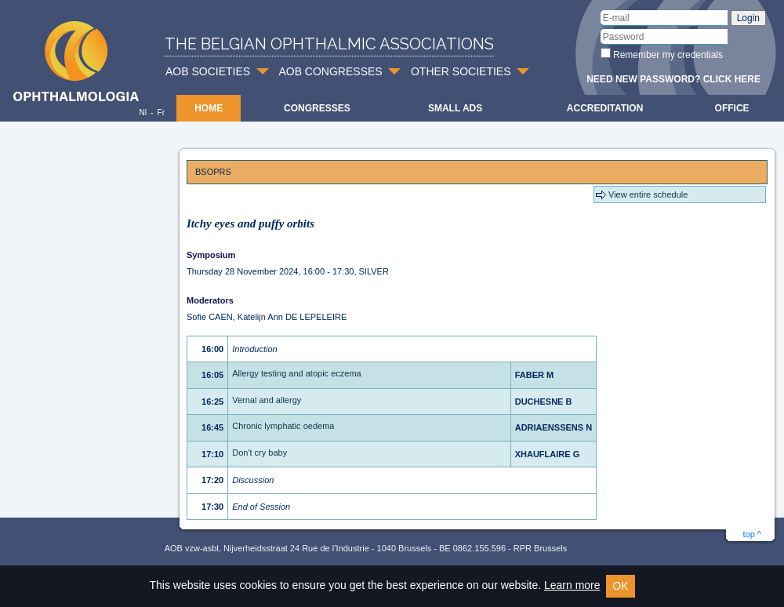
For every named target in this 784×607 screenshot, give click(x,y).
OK (620, 586)
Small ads (455, 108)
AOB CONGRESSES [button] (330, 71)
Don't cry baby (259, 452)
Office (732, 108)
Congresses (317, 108)
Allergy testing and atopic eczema (296, 373)
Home (208, 108)
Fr (161, 112)
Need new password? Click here (673, 79)
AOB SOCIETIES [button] (207, 71)
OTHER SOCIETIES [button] (461, 71)
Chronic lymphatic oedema (283, 426)
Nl (142, 112)
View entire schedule (648, 194)
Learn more (572, 585)
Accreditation (605, 108)
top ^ (751, 534)
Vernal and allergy (266, 400)
